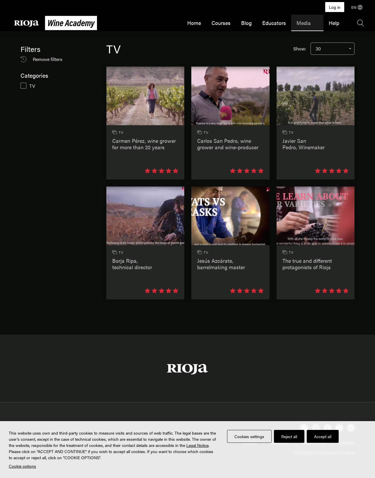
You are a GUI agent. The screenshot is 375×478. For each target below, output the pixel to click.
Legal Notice (197, 445)
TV (32, 85)
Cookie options (22, 466)
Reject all (289, 436)
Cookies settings (249, 436)
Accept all (322, 436)
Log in (334, 7)
